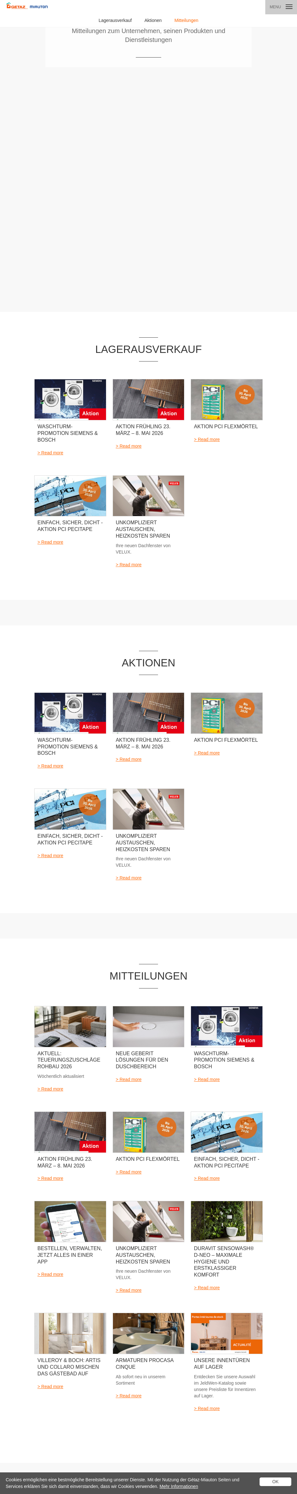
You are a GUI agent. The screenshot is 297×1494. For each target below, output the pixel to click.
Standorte (195, 1340)
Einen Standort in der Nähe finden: (84, 1253)
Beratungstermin (124, 1348)
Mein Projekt (121, 1340)
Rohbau (79, 1390)
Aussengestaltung (87, 1382)
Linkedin (100, 1465)
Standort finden (64, 1281)
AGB (34, 1460)
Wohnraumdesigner (127, 1382)
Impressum (79, 1465)
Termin (154, 1348)
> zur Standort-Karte (236, 1278)
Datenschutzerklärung (21, 1465)
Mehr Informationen (179, 1486)
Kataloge (155, 1340)
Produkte (80, 1340)
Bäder (77, 1348)
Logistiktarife (55, 1465)
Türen (77, 1374)
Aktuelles (42, 1340)
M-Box (77, 1416)
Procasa (79, 1399)
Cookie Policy (14, 1460)
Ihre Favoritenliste (125, 1357)
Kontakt (231, 1340)
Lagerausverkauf (115, 20)
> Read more (50, 155)
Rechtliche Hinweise (60, 1460)
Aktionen (153, 20)
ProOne (78, 1407)
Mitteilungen (187, 20)
